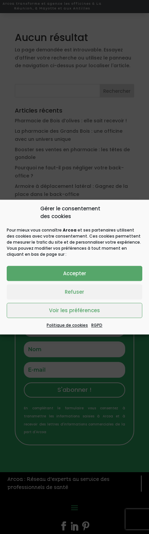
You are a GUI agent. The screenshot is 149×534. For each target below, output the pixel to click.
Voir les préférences (74, 310)
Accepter (74, 273)
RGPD (96, 325)
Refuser (74, 291)
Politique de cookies (67, 325)
